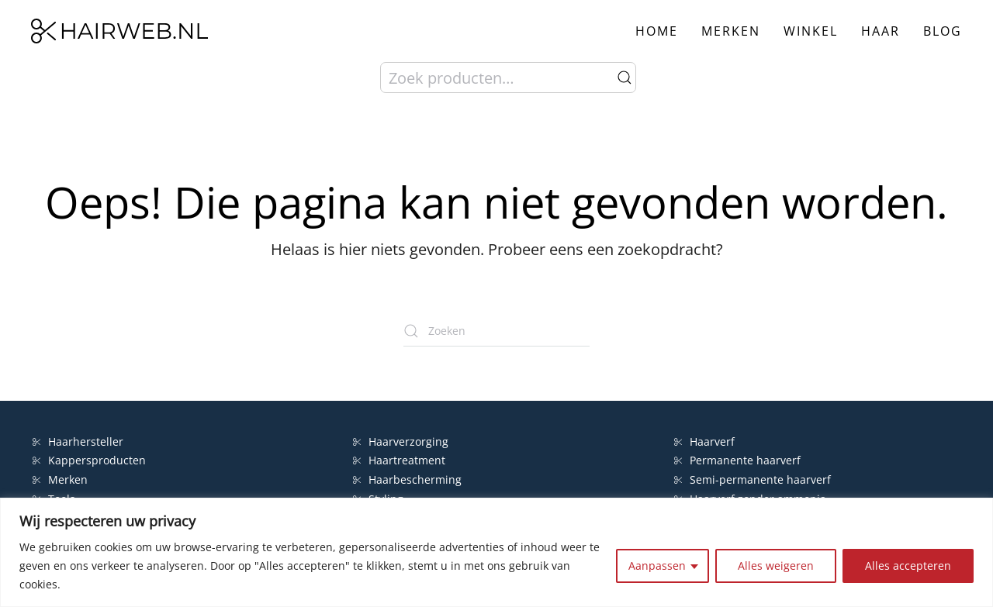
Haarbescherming (407, 479)
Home (656, 31)
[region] (496, 552)
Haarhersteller (78, 441)
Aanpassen (657, 565)
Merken (730, 31)
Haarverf (706, 441)
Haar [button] (880, 31)
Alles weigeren (776, 565)
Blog (942, 31)
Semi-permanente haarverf (752, 479)
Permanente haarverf (737, 460)
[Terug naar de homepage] (119, 31)
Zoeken (624, 77)
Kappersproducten (89, 460)
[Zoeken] (496, 331)
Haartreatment (399, 460)
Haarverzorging (400, 441)
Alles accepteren (908, 565)
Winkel (811, 31)
